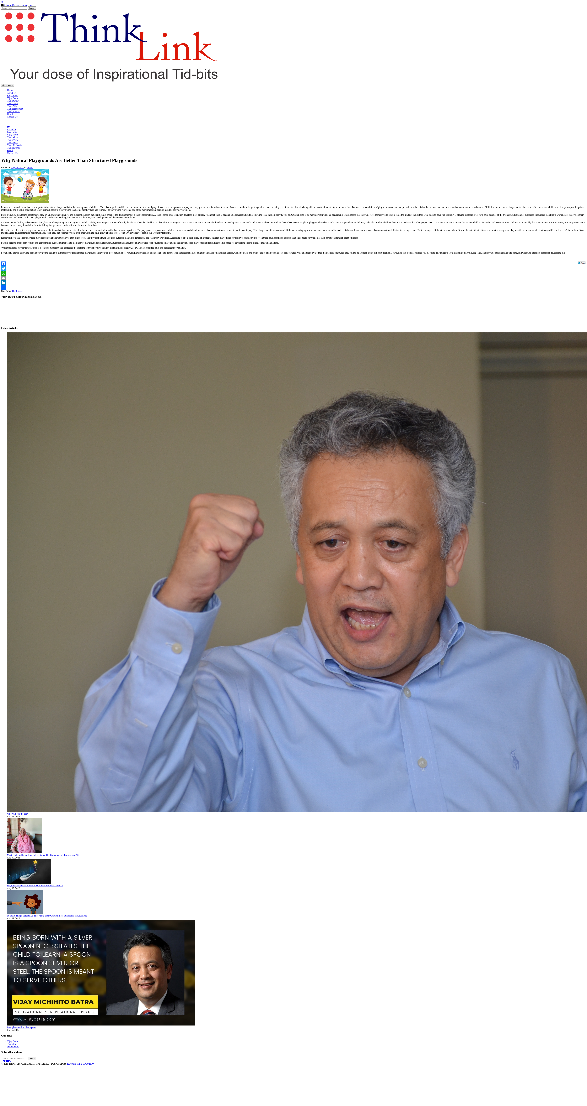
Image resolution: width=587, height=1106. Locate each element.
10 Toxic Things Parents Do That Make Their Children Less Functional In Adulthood (47, 915)
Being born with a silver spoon (21, 1027)
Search (32, 8)
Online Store (13, 1046)
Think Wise (12, 106)
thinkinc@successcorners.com (18, 5)
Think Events (13, 111)
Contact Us (12, 116)
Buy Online (12, 95)
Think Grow (13, 101)
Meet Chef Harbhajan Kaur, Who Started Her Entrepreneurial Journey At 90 (43, 855)
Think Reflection (15, 109)
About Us (11, 93)
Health (10, 114)
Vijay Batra (12, 98)
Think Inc (11, 1044)
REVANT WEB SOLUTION (80, 1064)
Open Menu (7, 85)
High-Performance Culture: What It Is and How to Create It (35, 885)
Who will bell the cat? (17, 813)
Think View (12, 103)
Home (10, 90)
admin (30, 167)
